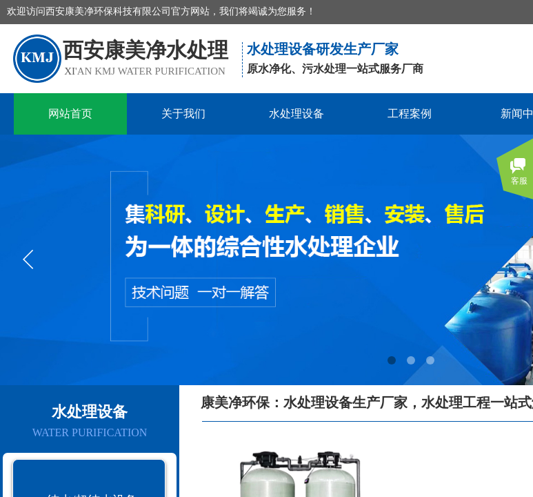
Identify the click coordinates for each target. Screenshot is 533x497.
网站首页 (70, 113)
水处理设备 (296, 113)
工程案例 (410, 113)
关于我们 (183, 113)
